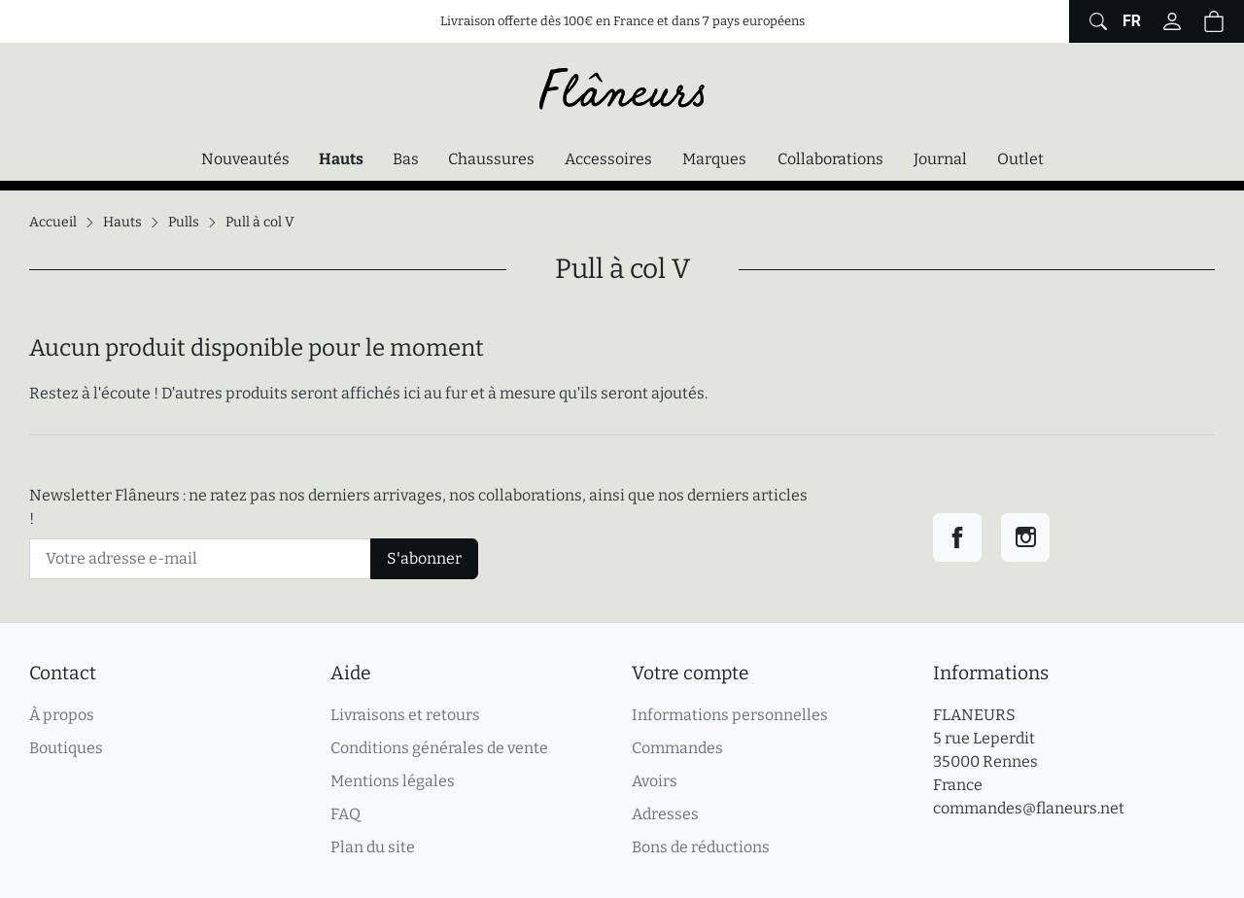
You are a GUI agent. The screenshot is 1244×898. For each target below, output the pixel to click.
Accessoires (608, 159)
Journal (940, 159)
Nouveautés (245, 159)
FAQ (345, 814)
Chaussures (491, 159)
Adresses (665, 814)
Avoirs (654, 781)
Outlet (1020, 159)
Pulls (183, 222)
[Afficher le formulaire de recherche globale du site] (1096, 21)
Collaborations (830, 159)
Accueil (53, 222)
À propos (61, 715)
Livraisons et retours (405, 715)
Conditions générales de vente (439, 748)
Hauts (346, 157)
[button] (1213, 21)
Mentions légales (392, 781)
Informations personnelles (730, 715)
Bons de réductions (701, 847)
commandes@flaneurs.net (1028, 808)
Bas (406, 159)
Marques (714, 159)
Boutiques (66, 748)
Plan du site (372, 847)
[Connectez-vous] (1172, 21)
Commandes (677, 748)
